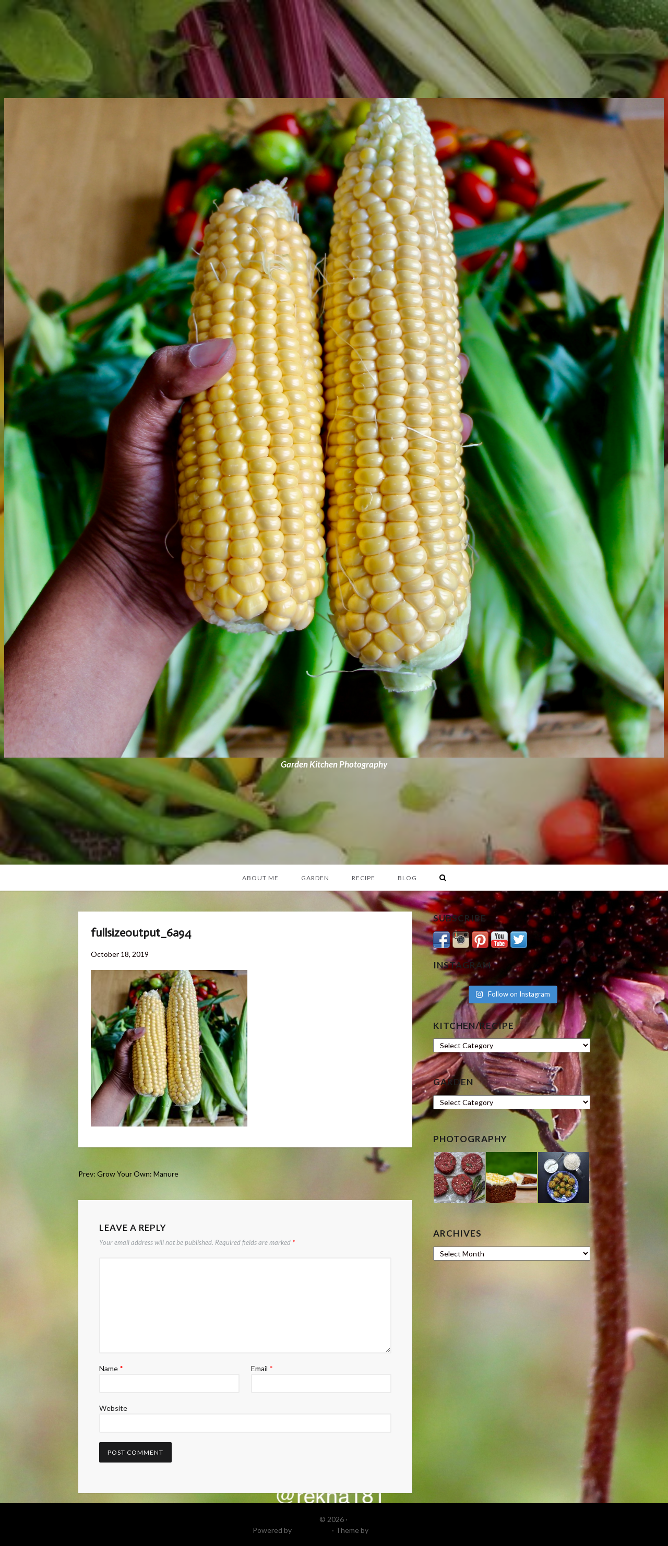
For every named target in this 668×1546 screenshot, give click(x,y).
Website (113, 1408)
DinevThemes (393, 1530)
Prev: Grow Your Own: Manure (128, 1173)
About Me (260, 878)
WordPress (311, 1530)
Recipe (363, 878)
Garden (315, 878)
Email (262, 1368)
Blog (407, 878)
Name (111, 1368)
